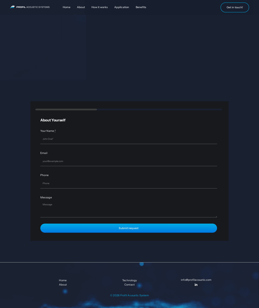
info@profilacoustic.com (196, 279)
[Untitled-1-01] (30, 7)
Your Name (48, 130)
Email (43, 153)
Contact (129, 284)
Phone (44, 175)
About (63, 284)
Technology (129, 280)
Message (46, 197)
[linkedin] (196, 284)
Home (63, 280)
